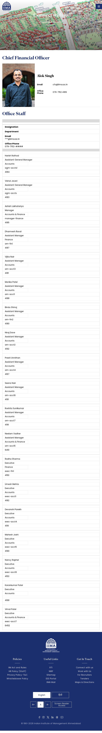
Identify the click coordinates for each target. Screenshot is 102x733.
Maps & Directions (84, 682)
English (41, 695)
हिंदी (60, 695)
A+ (33, 704)
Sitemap (51, 674)
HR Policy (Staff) (17, 671)
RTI (51, 667)
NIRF (51, 671)
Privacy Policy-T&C (17, 674)
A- (48, 704)
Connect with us (84, 667)
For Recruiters (84, 674)
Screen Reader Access (61, 704)
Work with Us (84, 671)
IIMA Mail (51, 682)
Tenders (84, 678)
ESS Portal (51, 678)
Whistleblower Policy (17, 678)
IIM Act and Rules (17, 667)
